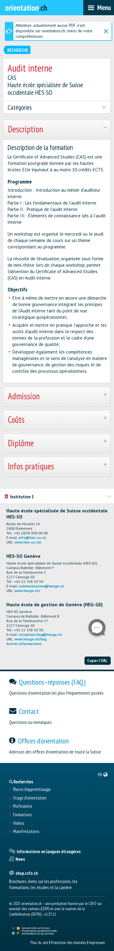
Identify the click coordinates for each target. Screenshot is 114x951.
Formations (22, 814)
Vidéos (18, 823)
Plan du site (39, 942)
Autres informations (23, 643)
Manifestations (26, 831)
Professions (22, 806)
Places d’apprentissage (32, 789)
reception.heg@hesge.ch (40, 634)
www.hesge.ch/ (27, 590)
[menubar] (98, 7)
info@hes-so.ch (32, 537)
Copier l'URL (97, 660)
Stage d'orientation (30, 798)
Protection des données (68, 942)
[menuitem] (103, 774)
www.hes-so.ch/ (28, 542)
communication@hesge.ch (41, 586)
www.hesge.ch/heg (31, 639)
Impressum (97, 942)
